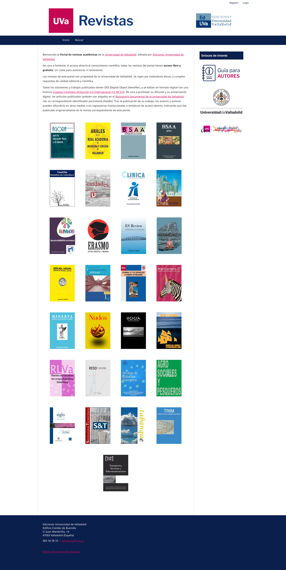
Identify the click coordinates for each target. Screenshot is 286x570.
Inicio (66, 40)
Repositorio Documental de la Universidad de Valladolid (149, 96)
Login (246, 2)
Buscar (79, 40)
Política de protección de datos (61, 551)
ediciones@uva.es (73, 540)
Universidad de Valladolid (120, 54)
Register (233, 2)
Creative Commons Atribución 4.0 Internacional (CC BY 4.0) (88, 92)
